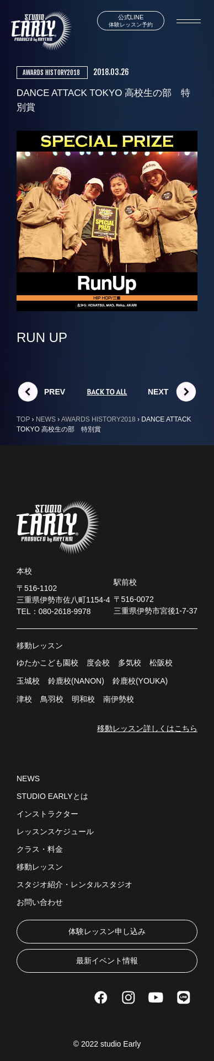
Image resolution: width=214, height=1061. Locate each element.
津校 (24, 699)
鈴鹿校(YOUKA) (140, 680)
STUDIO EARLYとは (52, 796)
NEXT (158, 391)
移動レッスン (40, 866)
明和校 (83, 699)
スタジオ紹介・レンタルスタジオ (74, 884)
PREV (54, 391)
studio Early (120, 1043)
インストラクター (47, 813)
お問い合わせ (40, 902)
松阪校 (161, 662)
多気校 (129, 662)
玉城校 (28, 680)
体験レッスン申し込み (107, 931)
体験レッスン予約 (131, 21)
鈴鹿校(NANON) (76, 680)
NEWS (28, 778)
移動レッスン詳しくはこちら (147, 728)
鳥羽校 (51, 699)
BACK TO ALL (107, 392)
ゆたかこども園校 (47, 662)
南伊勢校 (118, 699)
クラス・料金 (40, 849)
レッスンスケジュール (55, 831)
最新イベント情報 (107, 960)
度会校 (98, 662)
